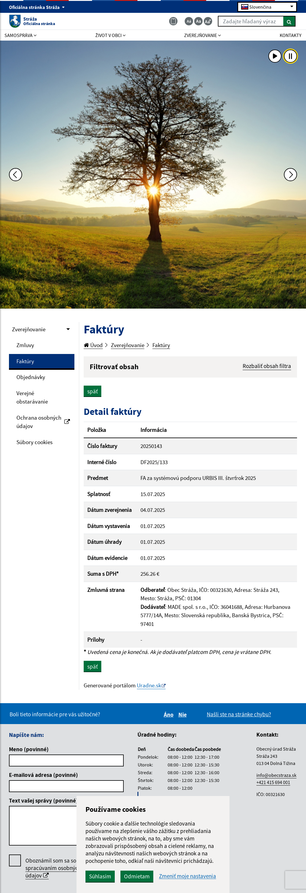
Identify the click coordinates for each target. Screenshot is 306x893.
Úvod (93, 345)
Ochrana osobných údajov (43, 422)
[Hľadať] (289, 21)
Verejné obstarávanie (32, 397)
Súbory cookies (34, 442)
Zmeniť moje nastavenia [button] (187, 876)
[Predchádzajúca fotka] (15, 174)
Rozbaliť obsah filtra (267, 365)
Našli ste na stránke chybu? (239, 714)
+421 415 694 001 (273, 782)
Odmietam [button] (137, 876)
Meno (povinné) (29, 749)
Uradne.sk (149, 685)
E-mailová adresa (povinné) (43, 774)
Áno (169, 714)
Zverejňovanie (28, 329)
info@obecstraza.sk (276, 775)
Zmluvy (25, 345)
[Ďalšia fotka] (290, 174)
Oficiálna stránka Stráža (37, 7)
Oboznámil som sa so (53, 868)
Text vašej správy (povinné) (43, 800)
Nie (183, 714)
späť (92, 391)
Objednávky (30, 377)
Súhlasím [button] (100, 876)
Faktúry (25, 361)
